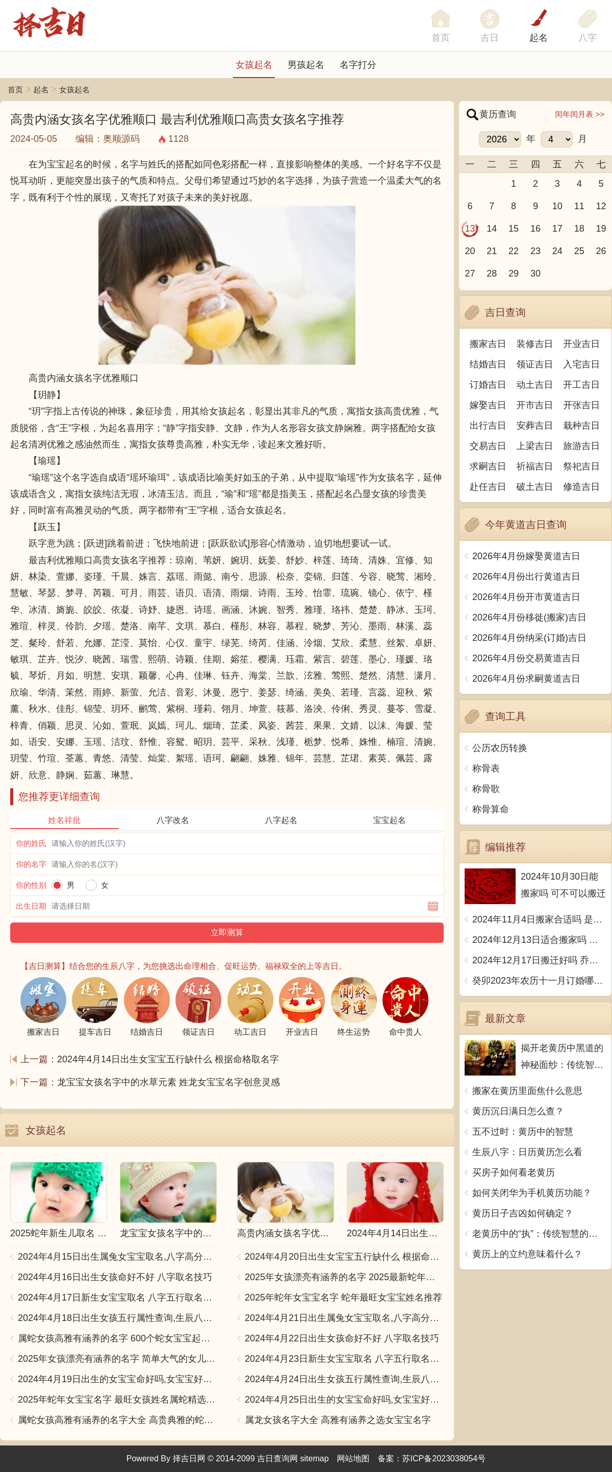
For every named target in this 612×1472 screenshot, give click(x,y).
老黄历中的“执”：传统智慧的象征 (539, 1234)
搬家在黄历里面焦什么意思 (527, 1091)
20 (470, 251)
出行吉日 (488, 425)
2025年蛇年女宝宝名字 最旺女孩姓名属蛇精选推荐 (117, 1399)
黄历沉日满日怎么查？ (518, 1111)
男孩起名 (306, 65)
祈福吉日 (535, 466)
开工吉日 (581, 385)
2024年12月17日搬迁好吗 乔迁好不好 (539, 960)
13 (470, 228)
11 (579, 206)
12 (601, 206)
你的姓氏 (31, 843)
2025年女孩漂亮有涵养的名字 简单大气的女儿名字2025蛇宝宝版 (117, 1359)
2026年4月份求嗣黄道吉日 (526, 678)
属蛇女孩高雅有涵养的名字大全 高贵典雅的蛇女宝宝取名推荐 (117, 1420)
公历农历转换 (499, 748)
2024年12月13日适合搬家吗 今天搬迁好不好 (539, 940)
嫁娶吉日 (488, 405)
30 (535, 273)
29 (513, 273)
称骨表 (486, 768)
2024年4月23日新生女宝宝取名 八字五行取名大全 (344, 1359)
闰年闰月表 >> (579, 114)
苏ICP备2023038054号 (444, 1458)
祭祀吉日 (581, 466)
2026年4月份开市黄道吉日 (526, 597)
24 (557, 251)
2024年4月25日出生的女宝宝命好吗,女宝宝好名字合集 (344, 1399)
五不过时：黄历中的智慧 (522, 1132)
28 (492, 273)
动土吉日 (535, 385)
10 (557, 206)
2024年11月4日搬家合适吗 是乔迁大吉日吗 (539, 919)
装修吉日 (535, 344)
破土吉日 (535, 487)
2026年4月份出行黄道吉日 (526, 576)
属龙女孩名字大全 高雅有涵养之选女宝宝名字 (338, 1420)
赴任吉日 (488, 487)
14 (492, 228)
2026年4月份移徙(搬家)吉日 (529, 617)
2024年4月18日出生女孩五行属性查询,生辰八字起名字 (117, 1318)
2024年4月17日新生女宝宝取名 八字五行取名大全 (117, 1297)
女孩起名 (254, 65)
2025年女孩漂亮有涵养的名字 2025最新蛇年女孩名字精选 (344, 1277)
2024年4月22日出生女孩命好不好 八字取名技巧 (342, 1338)
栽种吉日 (581, 425)
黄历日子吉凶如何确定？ (522, 1213)
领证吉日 (535, 364)
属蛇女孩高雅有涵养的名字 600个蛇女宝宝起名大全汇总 (117, 1338)
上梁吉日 (535, 446)
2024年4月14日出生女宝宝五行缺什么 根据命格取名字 (168, 1059)
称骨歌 (486, 789)
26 (601, 251)
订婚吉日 (488, 385)
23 (535, 251)
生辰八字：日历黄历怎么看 (527, 1152)
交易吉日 (488, 446)
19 (601, 228)
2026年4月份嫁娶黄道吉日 (526, 556)
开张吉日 (581, 405)
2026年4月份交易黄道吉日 (526, 658)
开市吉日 (535, 405)
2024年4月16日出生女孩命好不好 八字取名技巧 (115, 1277)
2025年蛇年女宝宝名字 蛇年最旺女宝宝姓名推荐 (343, 1297)
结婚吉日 (488, 364)
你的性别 (31, 885)
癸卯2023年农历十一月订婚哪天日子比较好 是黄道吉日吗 (539, 981)
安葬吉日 (535, 425)
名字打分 (358, 65)
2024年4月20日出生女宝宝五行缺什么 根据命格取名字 (344, 1257)
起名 (538, 38)
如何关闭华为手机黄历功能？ (532, 1193)
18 (579, 228)
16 (535, 228)
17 (557, 228)
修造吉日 (581, 487)
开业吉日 (581, 344)
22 (513, 251)
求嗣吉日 (488, 466)
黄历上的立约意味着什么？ (527, 1254)
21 (492, 251)
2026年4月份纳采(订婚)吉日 (529, 638)
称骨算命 (490, 809)
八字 (587, 38)
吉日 (489, 38)
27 (470, 273)
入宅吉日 (581, 364)
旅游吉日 (581, 446)
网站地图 (353, 1458)
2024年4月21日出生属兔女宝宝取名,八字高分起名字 (344, 1318)
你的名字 (31, 864)
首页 (15, 89)
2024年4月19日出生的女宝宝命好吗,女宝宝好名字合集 (117, 1379)
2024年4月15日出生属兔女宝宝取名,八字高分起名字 (117, 1257)
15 (513, 228)
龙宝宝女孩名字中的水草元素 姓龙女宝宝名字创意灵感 (168, 1082)
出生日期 (31, 906)
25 (579, 251)
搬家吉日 (488, 344)
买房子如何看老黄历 (513, 1172)
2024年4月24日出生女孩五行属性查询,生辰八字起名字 (344, 1379)
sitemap (314, 1458)
